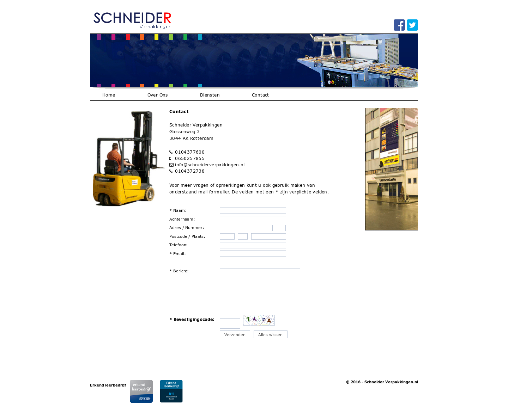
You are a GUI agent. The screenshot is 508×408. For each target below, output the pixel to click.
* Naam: (178, 210)
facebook (399, 25)
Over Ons (157, 95)
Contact (260, 95)
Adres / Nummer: (186, 227)
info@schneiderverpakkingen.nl (210, 164)
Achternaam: (182, 219)
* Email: (177, 253)
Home (108, 95)
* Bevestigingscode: (191, 319)
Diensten (210, 95)
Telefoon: (178, 244)
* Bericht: (179, 270)
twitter (412, 25)
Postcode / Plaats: (187, 236)
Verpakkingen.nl (401, 382)
